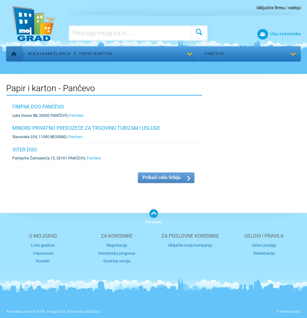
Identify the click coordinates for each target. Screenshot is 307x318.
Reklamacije (264, 253)
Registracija (116, 245)
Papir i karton (95, 53)
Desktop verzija (116, 261)
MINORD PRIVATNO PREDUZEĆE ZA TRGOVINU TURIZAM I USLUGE (86, 128)
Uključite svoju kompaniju (190, 245)
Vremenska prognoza (116, 253)
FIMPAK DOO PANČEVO (38, 107)
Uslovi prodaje (264, 245)
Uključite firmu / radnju (278, 7)
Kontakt (43, 261)
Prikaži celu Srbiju (161, 177)
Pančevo (214, 53)
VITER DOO (24, 150)
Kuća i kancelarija (49, 53)
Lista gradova (43, 245)
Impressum (43, 253)
